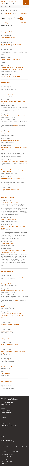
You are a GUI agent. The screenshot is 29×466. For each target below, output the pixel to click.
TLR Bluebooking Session (7, 307)
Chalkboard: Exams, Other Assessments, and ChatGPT (14, 51)
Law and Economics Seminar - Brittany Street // (13, 59)
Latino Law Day (5, 387)
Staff (16, 425)
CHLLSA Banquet (5, 373)
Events (2, 436)
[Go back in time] (2, 22)
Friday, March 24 (6, 339)
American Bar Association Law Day (9, 344)
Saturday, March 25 (7, 382)
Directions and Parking (6, 412)
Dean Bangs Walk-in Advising (8, 367)
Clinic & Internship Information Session (11, 44)
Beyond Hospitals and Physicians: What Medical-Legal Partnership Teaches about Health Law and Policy (13, 315)
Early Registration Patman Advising (9, 37)
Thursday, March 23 (7, 272)
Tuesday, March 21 (6, 83)
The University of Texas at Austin (12, 451)
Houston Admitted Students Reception (10, 189)
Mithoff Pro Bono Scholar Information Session (12, 178)
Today (6, 22)
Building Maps (4, 415)
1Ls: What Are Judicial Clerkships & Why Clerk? (12, 291)
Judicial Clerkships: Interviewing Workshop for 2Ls (13, 116)
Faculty (12, 425)
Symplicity (15, 125)
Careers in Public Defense (7, 243)
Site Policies (4, 463)
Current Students (5, 425)
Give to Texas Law (8, 440)
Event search (23, 13)
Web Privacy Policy (5, 459)
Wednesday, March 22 (7, 197)
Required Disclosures (7, 454)
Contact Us (3, 417)
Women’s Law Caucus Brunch (8, 95)
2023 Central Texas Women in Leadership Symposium (14, 277)
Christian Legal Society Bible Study (10, 202)
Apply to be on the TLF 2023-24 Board (10, 76)
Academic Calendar (6, 13)
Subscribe (15, 13)
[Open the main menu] (26, 2)
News (2, 434)
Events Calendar (7, 6)
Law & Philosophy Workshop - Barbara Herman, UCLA (14, 161)
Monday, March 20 (6, 32)
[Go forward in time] (9, 22)
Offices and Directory (6, 410)
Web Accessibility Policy (6, 461)
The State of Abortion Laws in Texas (10, 140)
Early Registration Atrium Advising (9, 88)
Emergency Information (6, 457)
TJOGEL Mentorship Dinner (7, 331)
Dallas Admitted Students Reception (10, 324)
